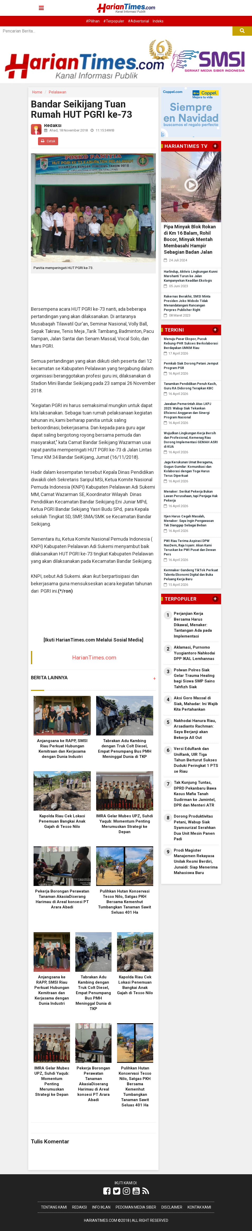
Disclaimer (171, 1207)
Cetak (48, 141)
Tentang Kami (54, 1207)
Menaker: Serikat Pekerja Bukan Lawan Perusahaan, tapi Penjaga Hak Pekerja (191, 496)
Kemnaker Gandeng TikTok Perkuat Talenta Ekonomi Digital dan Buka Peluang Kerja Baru (191, 574)
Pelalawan (57, 92)
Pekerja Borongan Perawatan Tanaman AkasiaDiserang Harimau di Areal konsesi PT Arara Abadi (93, 1084)
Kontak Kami (199, 1207)
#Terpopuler (113, 21)
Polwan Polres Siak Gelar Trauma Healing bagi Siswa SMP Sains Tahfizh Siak (194, 678)
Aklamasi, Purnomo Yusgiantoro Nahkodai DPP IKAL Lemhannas (194, 653)
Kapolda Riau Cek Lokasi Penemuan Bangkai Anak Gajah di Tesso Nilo (62, 821)
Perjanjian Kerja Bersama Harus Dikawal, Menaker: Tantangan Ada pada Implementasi (193, 625)
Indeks (158, 21)
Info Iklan (101, 1207)
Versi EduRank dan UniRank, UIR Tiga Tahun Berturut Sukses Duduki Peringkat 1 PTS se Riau (196, 760)
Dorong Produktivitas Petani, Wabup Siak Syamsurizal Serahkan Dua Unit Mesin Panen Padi (195, 827)
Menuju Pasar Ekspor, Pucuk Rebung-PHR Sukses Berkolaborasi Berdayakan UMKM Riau (191, 343)
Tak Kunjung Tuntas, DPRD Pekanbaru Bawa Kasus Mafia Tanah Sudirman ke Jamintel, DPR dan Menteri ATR (195, 794)
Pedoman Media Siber (136, 1207)
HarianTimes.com (94, 657)
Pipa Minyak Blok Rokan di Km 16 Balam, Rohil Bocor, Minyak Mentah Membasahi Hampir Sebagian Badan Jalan (190, 239)
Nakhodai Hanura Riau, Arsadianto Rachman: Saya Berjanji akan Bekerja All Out (195, 729)
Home (37, 92)
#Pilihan (93, 21)
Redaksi (79, 1207)
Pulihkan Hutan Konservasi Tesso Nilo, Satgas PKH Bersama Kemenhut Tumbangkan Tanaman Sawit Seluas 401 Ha (124, 902)
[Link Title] (106, 1191)
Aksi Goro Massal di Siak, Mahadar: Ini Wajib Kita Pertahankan (196, 704)
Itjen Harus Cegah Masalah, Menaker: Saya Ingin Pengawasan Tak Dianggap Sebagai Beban (189, 521)
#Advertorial (138, 21)
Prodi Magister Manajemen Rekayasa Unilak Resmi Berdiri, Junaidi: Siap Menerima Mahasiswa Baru (196, 861)
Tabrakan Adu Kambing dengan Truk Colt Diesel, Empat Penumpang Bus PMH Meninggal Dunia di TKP (93, 993)
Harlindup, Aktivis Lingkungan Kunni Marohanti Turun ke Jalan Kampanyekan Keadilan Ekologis (190, 276)
